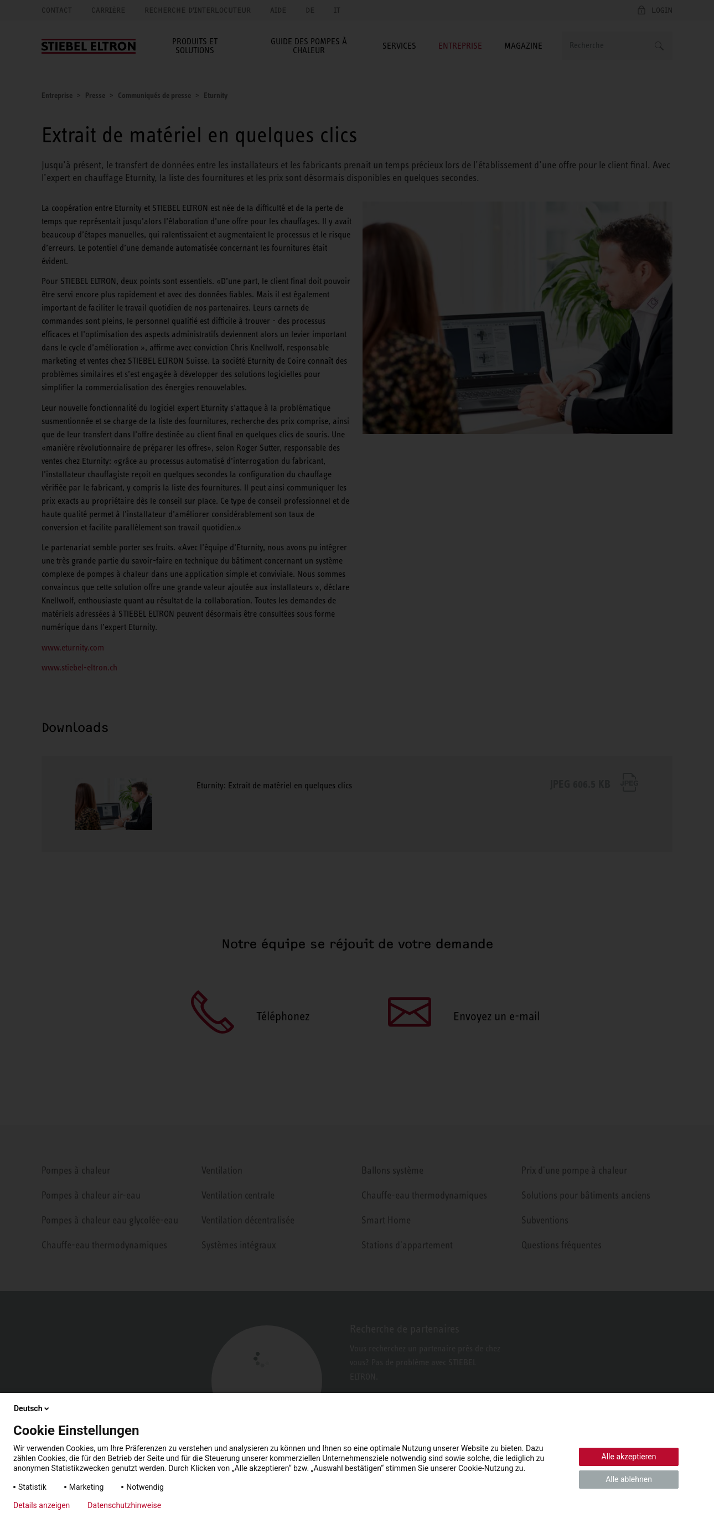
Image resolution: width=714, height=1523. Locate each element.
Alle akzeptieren (629, 1456)
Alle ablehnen (629, 1479)
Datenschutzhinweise (124, 1505)
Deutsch (32, 1408)
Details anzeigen (41, 1505)
